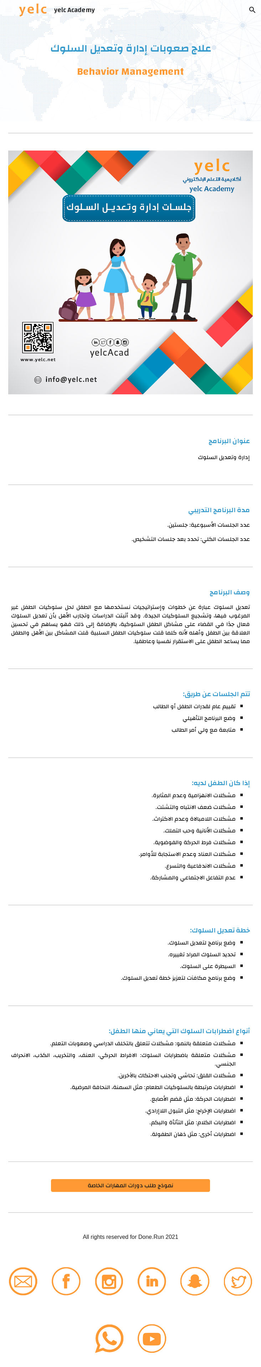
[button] (8, 10)
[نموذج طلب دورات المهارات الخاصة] (130, 1185)
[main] (130, 60)
